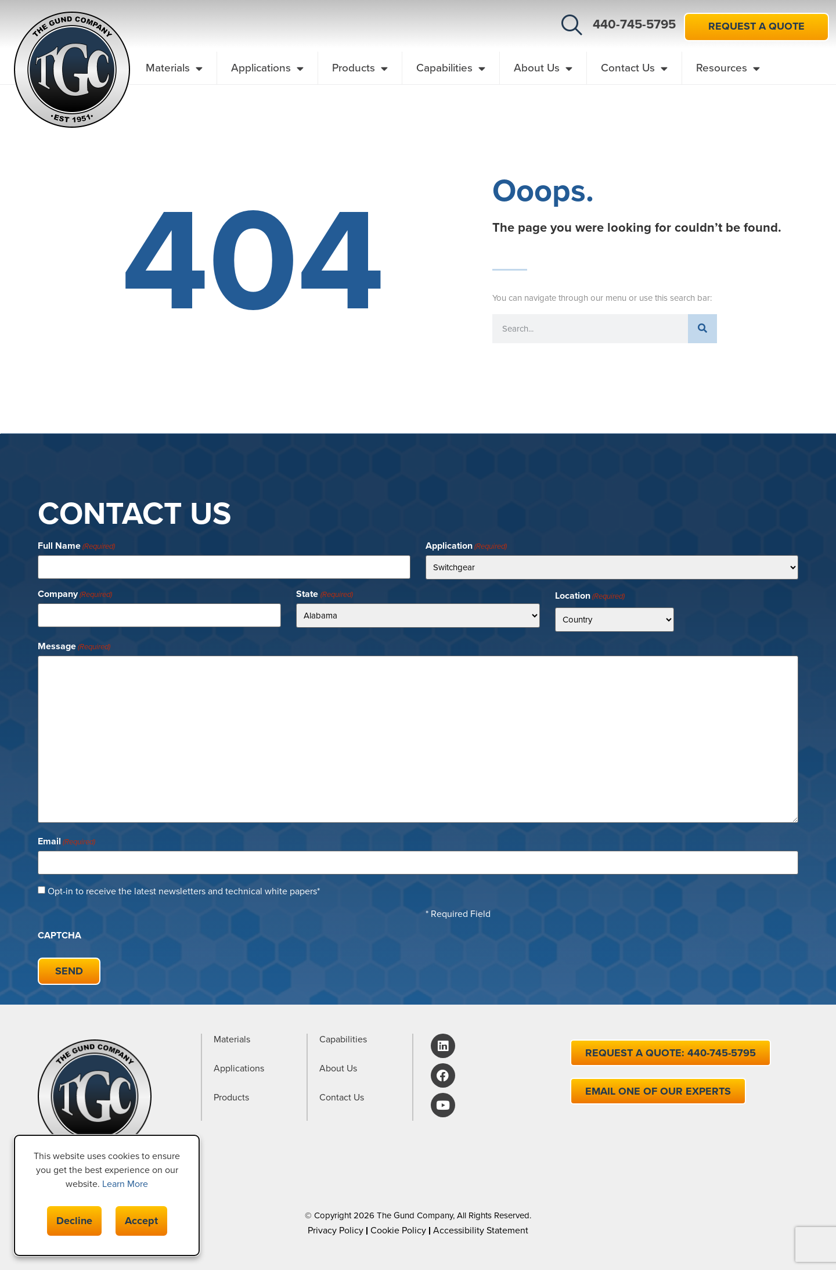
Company (75, 594)
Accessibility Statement (480, 1230)
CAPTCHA (59, 935)
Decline (74, 1220)
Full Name (76, 546)
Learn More (125, 1183)
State (324, 594)
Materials (174, 68)
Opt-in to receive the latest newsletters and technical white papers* (184, 891)
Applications (267, 68)
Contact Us (634, 68)
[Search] (702, 328)
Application (466, 546)
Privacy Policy (335, 1230)
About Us (543, 68)
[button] (571, 25)
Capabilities (450, 68)
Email (66, 841)
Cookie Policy (398, 1230)
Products (360, 68)
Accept (141, 1220)
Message (74, 646)
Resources (728, 68)
